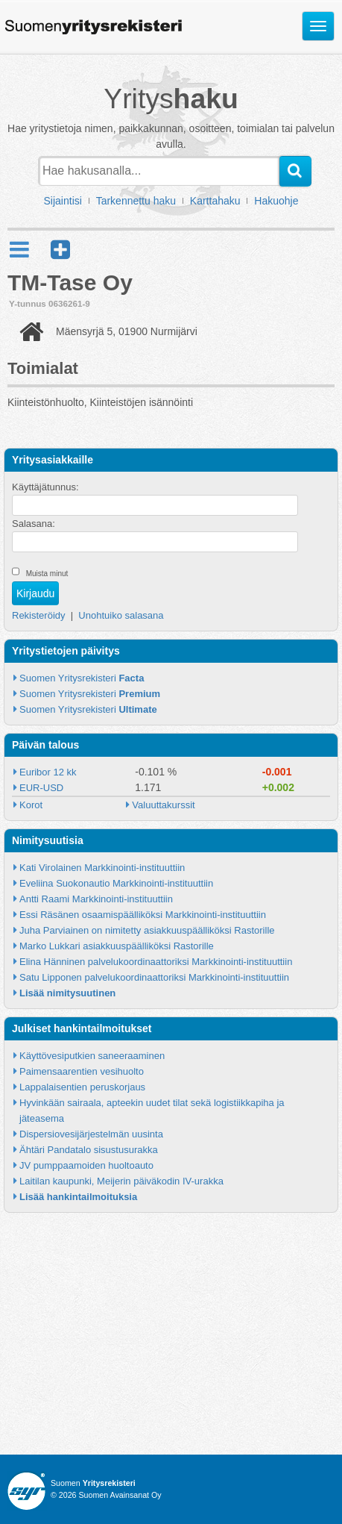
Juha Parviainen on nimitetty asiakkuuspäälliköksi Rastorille (147, 930)
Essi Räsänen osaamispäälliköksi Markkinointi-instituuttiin (142, 914)
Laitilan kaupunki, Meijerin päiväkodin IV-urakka (121, 1181)
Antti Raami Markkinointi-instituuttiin (96, 899)
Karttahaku (215, 201)
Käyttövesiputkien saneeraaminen (92, 1055)
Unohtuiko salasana (120, 615)
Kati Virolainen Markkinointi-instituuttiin (102, 867)
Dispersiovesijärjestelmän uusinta (91, 1134)
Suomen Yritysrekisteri (81, 678)
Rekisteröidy (39, 615)
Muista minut (47, 573)
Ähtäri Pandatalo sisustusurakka (88, 1149)
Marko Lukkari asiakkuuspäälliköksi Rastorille (116, 946)
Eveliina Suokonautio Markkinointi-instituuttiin (116, 883)
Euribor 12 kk (48, 772)
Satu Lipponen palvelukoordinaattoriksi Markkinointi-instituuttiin (154, 977)
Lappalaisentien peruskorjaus (82, 1087)
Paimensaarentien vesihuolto (81, 1071)
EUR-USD (41, 787)
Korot (30, 805)
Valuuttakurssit (163, 805)
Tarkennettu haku (136, 201)
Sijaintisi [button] (63, 201)
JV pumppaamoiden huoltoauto (86, 1165)
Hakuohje (276, 201)
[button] (60, 249)
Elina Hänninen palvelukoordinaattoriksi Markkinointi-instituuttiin (155, 961)
